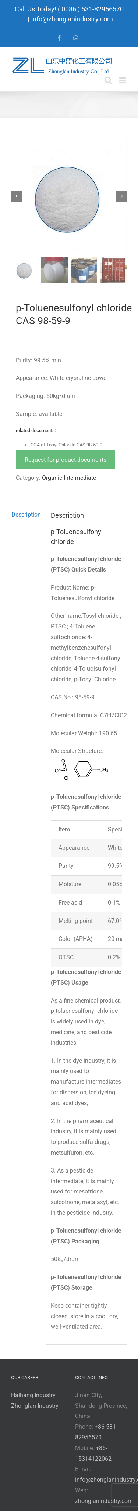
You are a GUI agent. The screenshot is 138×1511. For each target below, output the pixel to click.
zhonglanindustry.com (104, 1500)
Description (26, 514)
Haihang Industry (33, 1395)
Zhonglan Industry (35, 1405)
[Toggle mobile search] (108, 80)
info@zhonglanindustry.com (72, 19)
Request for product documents (65, 459)
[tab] (26, 515)
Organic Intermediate (69, 477)
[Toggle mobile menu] (123, 80)
